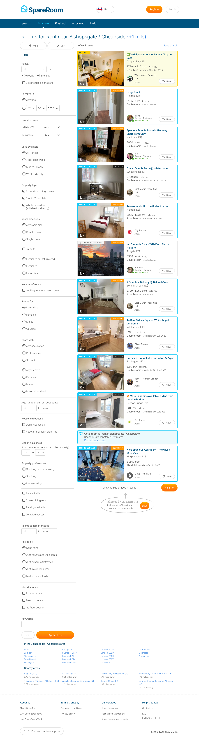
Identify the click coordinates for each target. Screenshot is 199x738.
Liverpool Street (69, 653)
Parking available (35, 507)
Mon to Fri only (34, 166)
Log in (172, 9)
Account (78, 23)
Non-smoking (34, 483)
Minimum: (28, 126)
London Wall (144, 649)
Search (26, 23)
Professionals (34, 353)
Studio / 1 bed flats (36, 198)
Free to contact (34, 600)
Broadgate (29, 662)
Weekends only (34, 174)
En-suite (30, 249)
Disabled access (35, 514)
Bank (26, 649)
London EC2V (107, 659)
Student (30, 360)
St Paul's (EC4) (69, 673)
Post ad (60, 23)
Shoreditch (144, 656)
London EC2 (68, 656)
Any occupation (35, 345)
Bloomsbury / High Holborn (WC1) (155, 673)
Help (93, 23)
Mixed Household (36, 391)
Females (31, 314)
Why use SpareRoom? (31, 713)
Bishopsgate (30, 656)
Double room (33, 232)
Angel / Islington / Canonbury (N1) (78, 681)
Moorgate (143, 653)
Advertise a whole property (115, 719)
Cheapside (67, 649)
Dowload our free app (41, 731)
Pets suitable (33, 493)
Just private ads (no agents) (42, 554)
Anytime (31, 99)
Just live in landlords (37, 568)
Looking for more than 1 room (42, 290)
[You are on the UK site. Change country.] (105, 9)
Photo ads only (34, 593)
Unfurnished (33, 273)
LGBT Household (35, 424)
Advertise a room (110, 708)
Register (154, 9)
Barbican (28, 653)
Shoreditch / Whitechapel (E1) (114, 673)
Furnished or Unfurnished (40, 259)
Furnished (31, 266)
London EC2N (107, 649)
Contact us (147, 708)
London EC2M (69, 662)
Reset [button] (28, 635)
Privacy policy (68, 713)
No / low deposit (35, 607)
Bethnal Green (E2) (109, 681)
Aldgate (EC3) (30, 673)
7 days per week (35, 159)
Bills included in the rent (39, 82)
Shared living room (36, 500)
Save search (170, 45)
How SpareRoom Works (31, 719)
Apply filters (55, 635)
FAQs (145, 713)
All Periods (32, 152)
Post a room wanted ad (113, 713)
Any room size (34, 224)
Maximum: (28, 135)
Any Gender (33, 370)
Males (29, 321)
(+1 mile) (136, 37)
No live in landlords (37, 576)
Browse (43, 23)
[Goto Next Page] (169, 487)
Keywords (27, 619)
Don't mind (32, 547)
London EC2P (107, 653)
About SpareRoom (29, 708)
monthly (45, 75)
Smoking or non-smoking (40, 469)
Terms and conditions (71, 708)
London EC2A (69, 659)
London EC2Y (107, 662)
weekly (30, 75)
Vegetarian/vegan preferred (41, 431)
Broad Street (30, 659)
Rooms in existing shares (40, 191)
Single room (33, 239)
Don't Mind (32, 307)
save (145, 505)
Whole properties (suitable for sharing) (37, 207)
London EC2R (107, 656)
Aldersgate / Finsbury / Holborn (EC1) (41, 681)
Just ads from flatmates (39, 561)
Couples (31, 328)
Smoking (31, 476)
